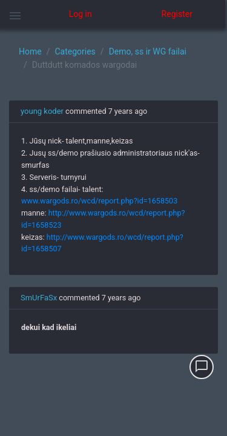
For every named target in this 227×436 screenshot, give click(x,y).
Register (177, 14)
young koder (42, 111)
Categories (74, 51)
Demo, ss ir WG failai (147, 51)
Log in (80, 14)
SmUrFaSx (39, 297)
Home (30, 51)
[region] (113, 232)
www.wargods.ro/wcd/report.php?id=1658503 (99, 200)
